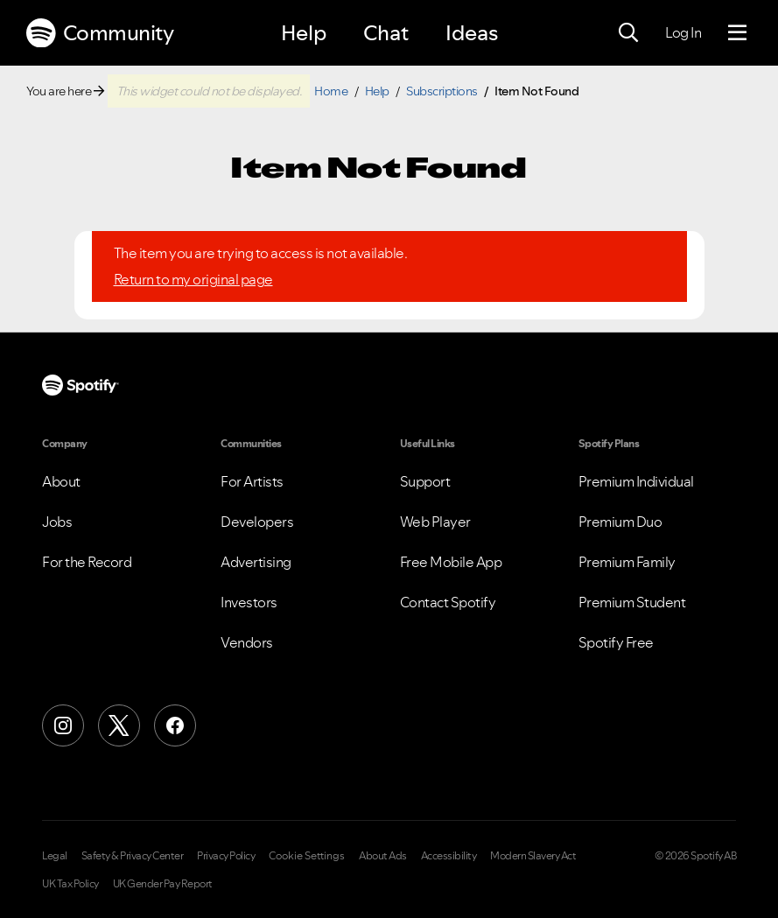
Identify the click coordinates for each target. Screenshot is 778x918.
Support (425, 481)
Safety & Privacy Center (132, 856)
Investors (249, 602)
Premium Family (627, 561)
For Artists (252, 481)
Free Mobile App (451, 561)
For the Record (86, 561)
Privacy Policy (226, 856)
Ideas (471, 32)
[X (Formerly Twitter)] (119, 725)
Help (303, 32)
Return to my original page (193, 279)
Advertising (256, 561)
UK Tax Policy (70, 884)
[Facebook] (175, 725)
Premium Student (632, 602)
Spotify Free (616, 642)
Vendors (247, 642)
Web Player (435, 521)
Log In (683, 32)
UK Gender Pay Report (163, 884)
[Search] (628, 33)
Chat (386, 32)
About (61, 481)
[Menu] (737, 33)
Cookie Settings (307, 856)
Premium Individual (636, 481)
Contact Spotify (448, 602)
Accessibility (449, 856)
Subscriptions (442, 91)
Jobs (57, 521)
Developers (257, 521)
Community (99, 33)
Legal (54, 856)
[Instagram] (63, 725)
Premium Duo (620, 521)
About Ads (383, 856)
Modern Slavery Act (533, 856)
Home (330, 91)
